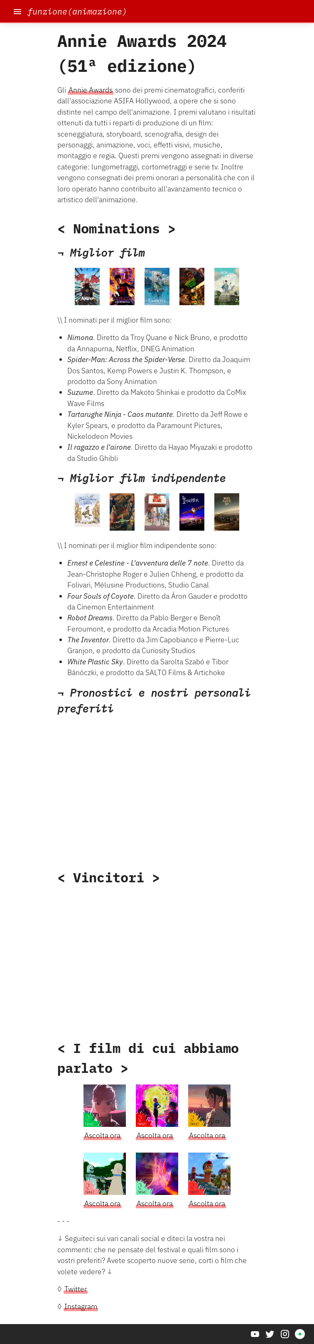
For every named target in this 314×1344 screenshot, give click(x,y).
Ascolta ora (102, 1135)
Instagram (80, 1306)
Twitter (75, 1289)
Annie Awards (91, 90)
